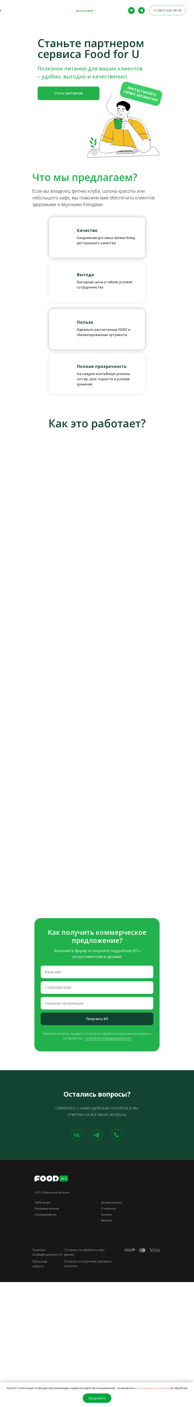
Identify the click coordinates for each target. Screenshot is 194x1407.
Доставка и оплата (111, 1202)
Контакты (106, 1214)
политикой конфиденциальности (108, 1038)
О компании (108, 1208)
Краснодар (84, 10)
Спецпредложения (45, 1214)
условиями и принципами (153, 1388)
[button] (69, 93)
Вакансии (106, 1220)
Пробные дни (42, 1202)
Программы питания (46, 1208)
